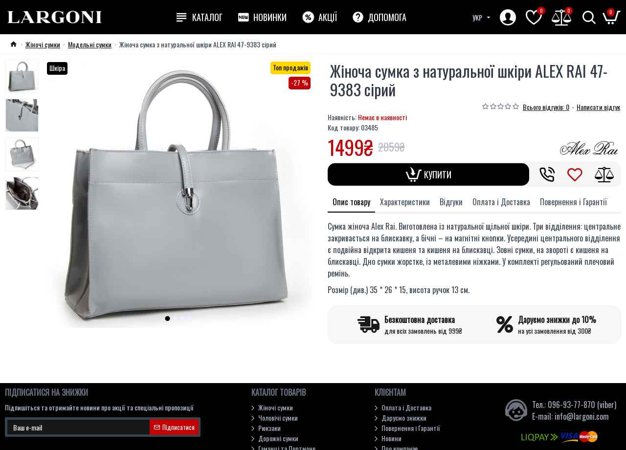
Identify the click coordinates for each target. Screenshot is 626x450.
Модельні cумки (90, 44)
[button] (167, 318)
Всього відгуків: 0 (546, 107)
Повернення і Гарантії (573, 202)
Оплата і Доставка (501, 202)
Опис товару (351, 202)
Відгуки (451, 202)
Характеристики (405, 202)
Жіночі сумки (42, 44)
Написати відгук (598, 107)
